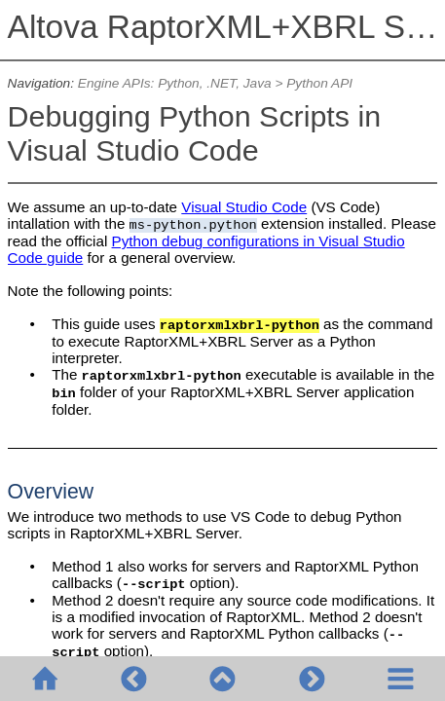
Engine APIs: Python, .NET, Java (175, 83)
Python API (319, 83)
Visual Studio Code (244, 207)
